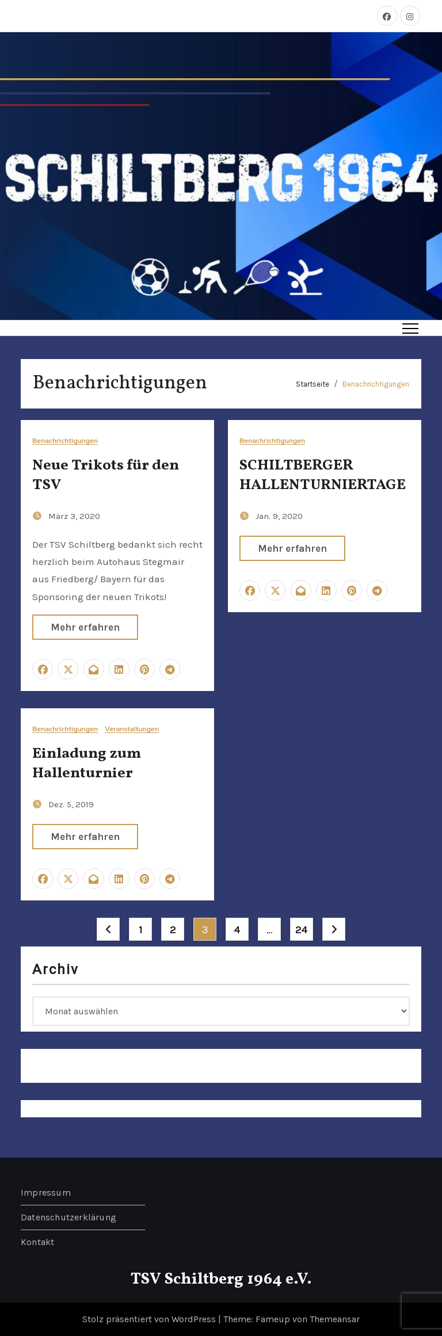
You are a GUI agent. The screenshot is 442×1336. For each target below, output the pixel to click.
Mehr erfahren (85, 627)
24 (301, 929)
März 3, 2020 (74, 516)
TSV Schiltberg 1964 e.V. (221, 1279)
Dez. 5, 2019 (71, 804)
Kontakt (37, 1241)
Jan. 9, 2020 (279, 516)
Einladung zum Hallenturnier (86, 763)
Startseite (312, 384)
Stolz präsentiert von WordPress (150, 1319)
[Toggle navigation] (410, 328)
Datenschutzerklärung (68, 1217)
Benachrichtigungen (375, 384)
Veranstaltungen (132, 729)
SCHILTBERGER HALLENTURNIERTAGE (322, 475)
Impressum (46, 1192)
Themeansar (335, 1319)
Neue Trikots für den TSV (105, 475)
